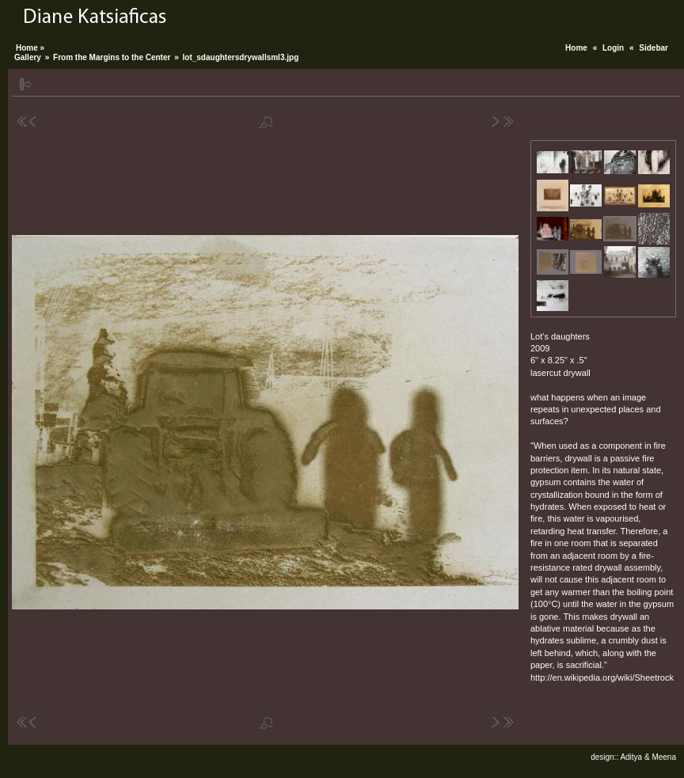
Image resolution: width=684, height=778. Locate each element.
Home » (30, 48)
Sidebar (653, 48)
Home (576, 48)
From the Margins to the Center (111, 57)
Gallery (27, 57)
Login (613, 48)
